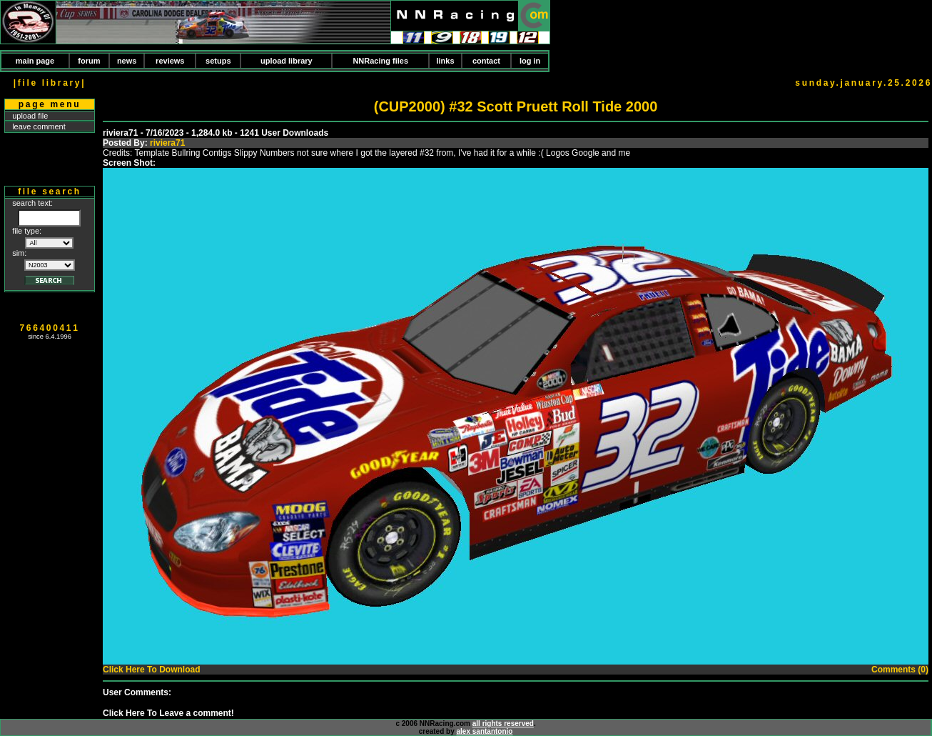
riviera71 (167, 143)
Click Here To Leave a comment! (168, 713)
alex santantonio (485, 731)
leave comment (39, 126)
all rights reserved (503, 723)
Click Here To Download (151, 670)
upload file (30, 115)
